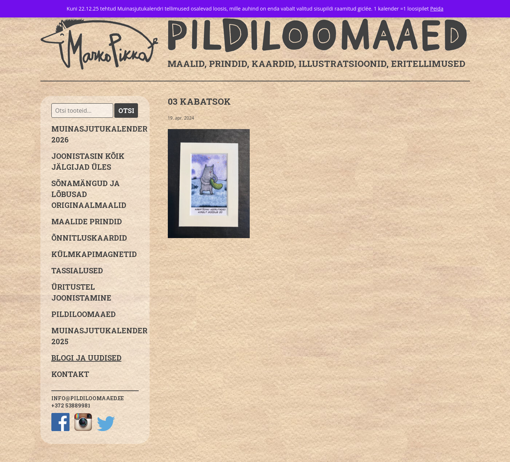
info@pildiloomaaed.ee (87, 398)
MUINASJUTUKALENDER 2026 (95, 134)
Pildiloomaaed (83, 314)
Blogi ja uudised (86, 357)
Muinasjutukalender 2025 (95, 336)
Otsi (126, 110)
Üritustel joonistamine (81, 292)
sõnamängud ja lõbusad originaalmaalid (88, 194)
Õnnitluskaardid (89, 237)
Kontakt (70, 374)
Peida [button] (436, 8)
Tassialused (77, 270)
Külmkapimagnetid (94, 254)
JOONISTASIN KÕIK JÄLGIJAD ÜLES (87, 161)
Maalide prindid (86, 221)
